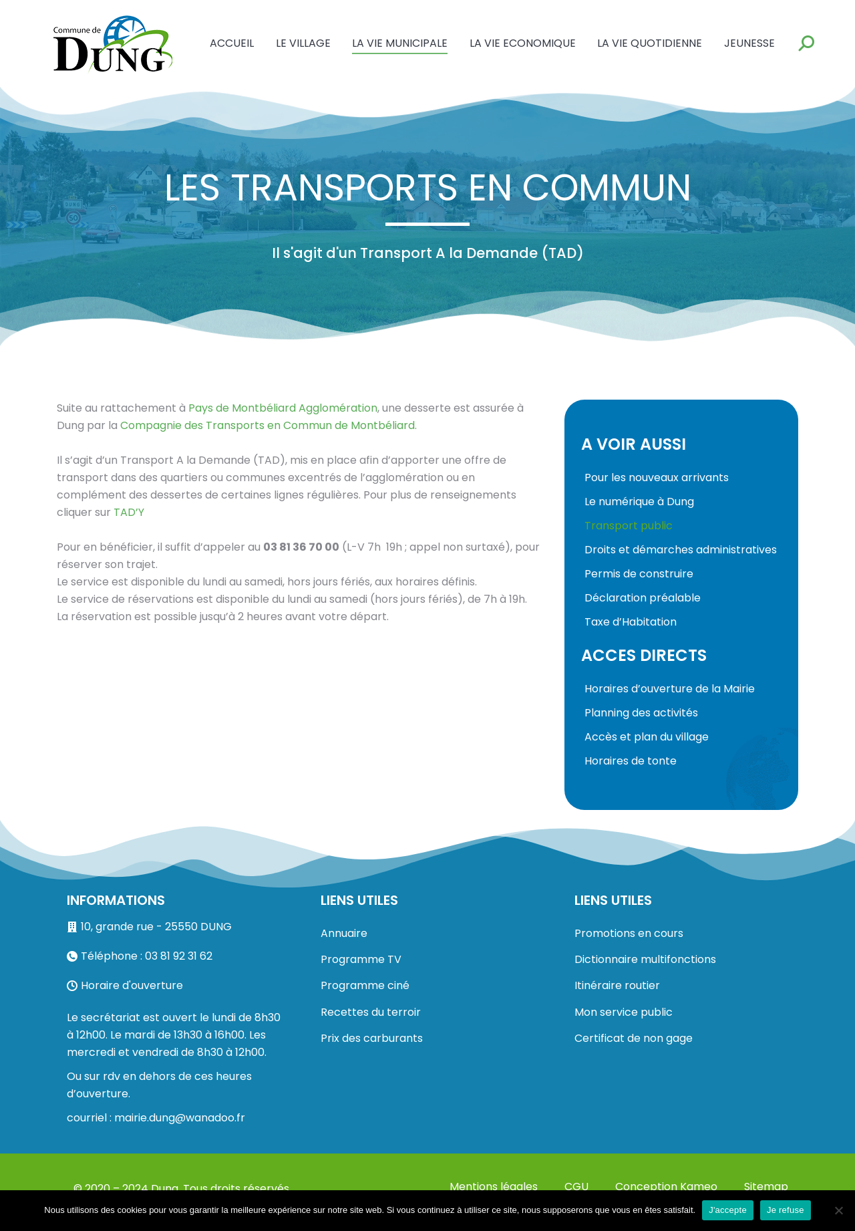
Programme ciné (365, 985)
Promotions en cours (628, 933)
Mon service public (623, 1012)
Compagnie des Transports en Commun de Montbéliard (267, 425)
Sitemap (766, 1186)
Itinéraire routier (617, 985)
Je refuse (785, 1210)
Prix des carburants (372, 1038)
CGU (576, 1186)
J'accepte (728, 1210)
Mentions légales (494, 1186)
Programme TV (361, 959)
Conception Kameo (666, 1186)
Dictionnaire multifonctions (645, 959)
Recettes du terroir (371, 1012)
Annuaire (344, 933)
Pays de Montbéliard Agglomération (282, 408)
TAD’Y (129, 512)
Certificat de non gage (633, 1038)
